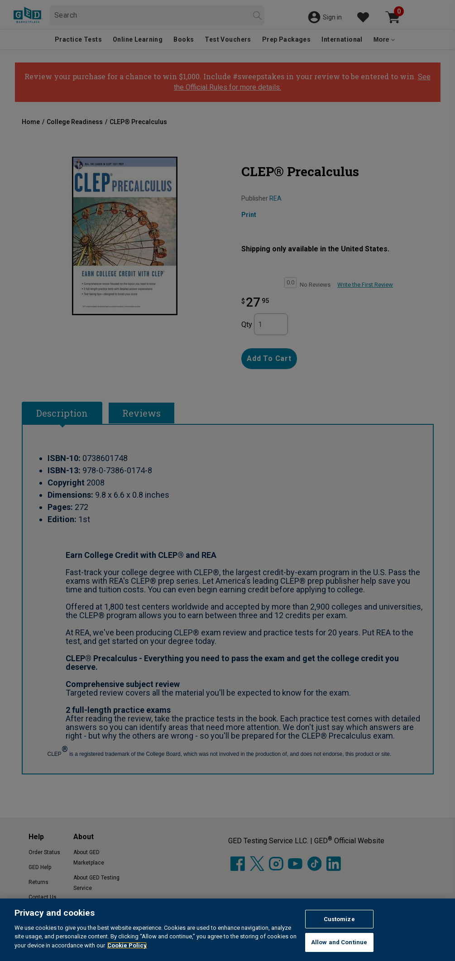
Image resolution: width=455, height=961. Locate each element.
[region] (227, 930)
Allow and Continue (339, 942)
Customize (339, 919)
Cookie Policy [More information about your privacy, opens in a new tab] (127, 945)
